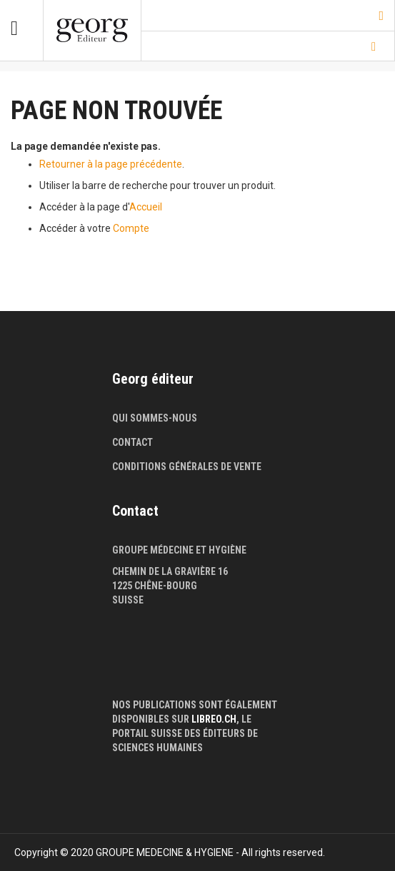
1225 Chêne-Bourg (154, 585)
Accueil (145, 207)
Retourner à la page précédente (110, 164)
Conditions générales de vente (186, 466)
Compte (131, 228)
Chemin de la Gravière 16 (170, 571)
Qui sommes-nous (154, 418)
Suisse (128, 600)
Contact (132, 442)
